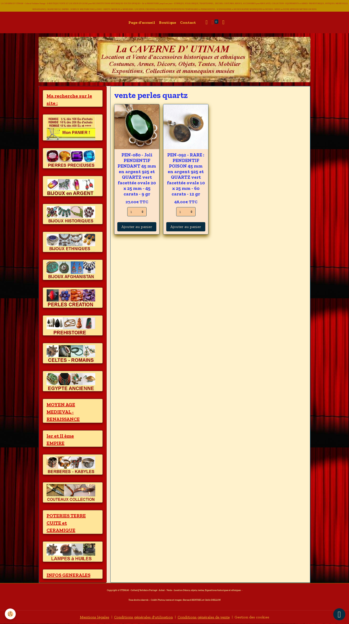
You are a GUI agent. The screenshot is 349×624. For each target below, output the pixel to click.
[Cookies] (10, 613)
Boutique (167, 22)
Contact (188, 22)
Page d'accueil (141, 22)
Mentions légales (94, 617)
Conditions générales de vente (204, 617)
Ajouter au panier (136, 226)
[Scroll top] (339, 614)
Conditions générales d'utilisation (143, 617)
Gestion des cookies (252, 617)
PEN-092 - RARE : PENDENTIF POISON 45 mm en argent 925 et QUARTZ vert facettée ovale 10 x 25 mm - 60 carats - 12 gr (186, 174)
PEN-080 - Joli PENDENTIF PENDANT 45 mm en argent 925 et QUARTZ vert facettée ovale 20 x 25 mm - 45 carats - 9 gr (137, 174)
